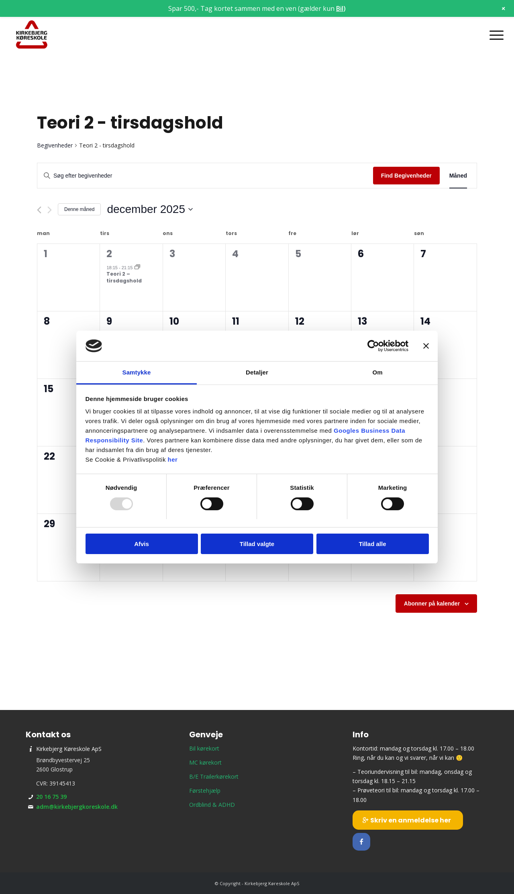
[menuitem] (494, 35)
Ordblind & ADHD (212, 804)
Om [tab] (377, 372)
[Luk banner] (426, 346)
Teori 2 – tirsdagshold (124, 277)
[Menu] (494, 35)
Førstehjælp (204, 790)
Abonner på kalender (432, 603)
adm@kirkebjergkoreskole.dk (77, 806)
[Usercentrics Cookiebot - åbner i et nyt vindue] (373, 346)
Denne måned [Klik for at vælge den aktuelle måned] (79, 209)
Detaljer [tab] (257, 372)
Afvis (141, 543)
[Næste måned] (49, 210)
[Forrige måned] (39, 210)
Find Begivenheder (406, 175)
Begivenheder (55, 145)
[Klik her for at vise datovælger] (150, 209)
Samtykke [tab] (136, 372)
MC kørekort (205, 762)
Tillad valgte (257, 543)
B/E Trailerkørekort (214, 776)
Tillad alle (372, 543)
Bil (339, 8)
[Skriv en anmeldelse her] (408, 820)
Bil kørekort (204, 748)
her (173, 459)
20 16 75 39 (51, 796)
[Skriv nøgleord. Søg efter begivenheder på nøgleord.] (205, 175)
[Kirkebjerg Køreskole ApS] (31, 35)
